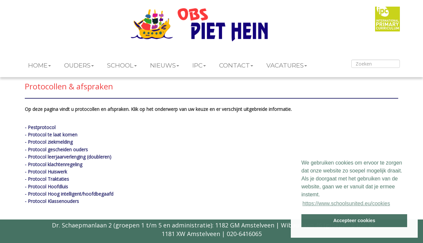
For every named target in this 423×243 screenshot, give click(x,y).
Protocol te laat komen (52, 134)
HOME (39, 65)
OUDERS (79, 65)
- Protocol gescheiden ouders (56, 149)
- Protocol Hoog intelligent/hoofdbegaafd (69, 194)
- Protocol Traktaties (47, 179)
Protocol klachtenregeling (55, 164)
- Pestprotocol (40, 127)
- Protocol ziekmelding (49, 142)
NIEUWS (164, 65)
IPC (199, 65)
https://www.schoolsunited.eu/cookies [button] (346, 203)
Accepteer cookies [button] (354, 220)
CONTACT (236, 65)
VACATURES (286, 65)
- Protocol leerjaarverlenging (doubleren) (68, 157)
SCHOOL (122, 65)
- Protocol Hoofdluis (46, 186)
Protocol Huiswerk (47, 172)
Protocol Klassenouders (53, 201)
